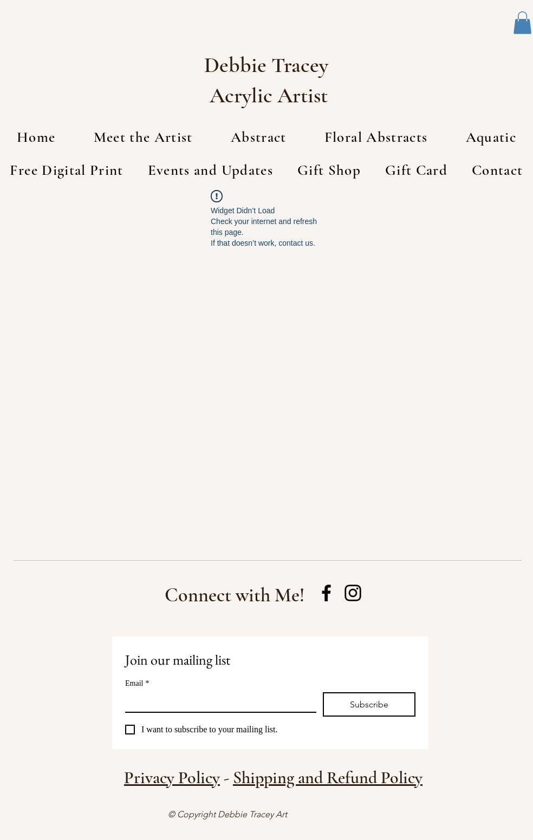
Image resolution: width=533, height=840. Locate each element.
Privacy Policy (172, 777)
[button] (522, 22)
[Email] (217, 702)
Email (137, 683)
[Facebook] (326, 593)
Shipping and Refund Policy (327, 777)
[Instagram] (353, 593)
